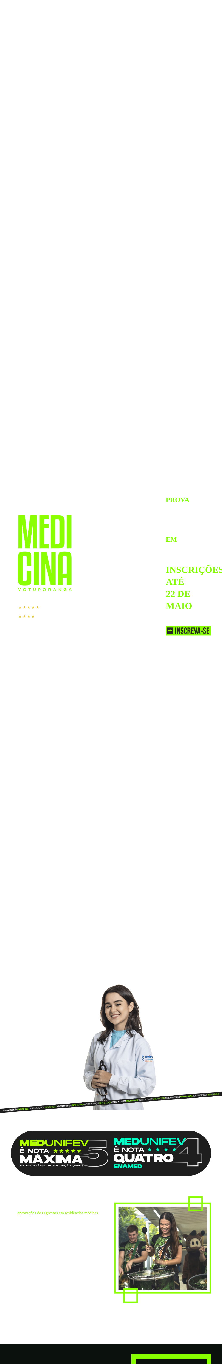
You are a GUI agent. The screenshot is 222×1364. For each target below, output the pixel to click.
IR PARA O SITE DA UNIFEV (189, 6)
